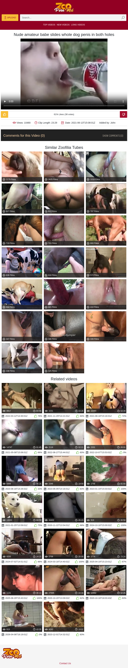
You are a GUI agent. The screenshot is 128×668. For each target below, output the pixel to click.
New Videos (63, 25)
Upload (10, 17)
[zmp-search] (73, 17)
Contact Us (65, 663)
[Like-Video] (4, 114)
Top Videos (49, 25)
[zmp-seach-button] (123, 17)
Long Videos (78, 25)
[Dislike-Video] (123, 114)
